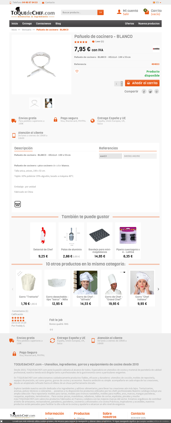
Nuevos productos (149, 23)
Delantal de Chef (43, 238)
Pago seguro (54, 406)
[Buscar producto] (79, 12)
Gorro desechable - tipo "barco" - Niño (57, 287)
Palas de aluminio (71, 238)
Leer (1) (98, 41)
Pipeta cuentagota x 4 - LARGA (128, 239)
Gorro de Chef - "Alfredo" (85, 287)
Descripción (23, 136)
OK (100, 12)
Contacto (48, 2)
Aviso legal (111, 398)
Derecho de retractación (52, 401)
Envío (51, 395)
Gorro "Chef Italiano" (142, 287)
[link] (144, 91)
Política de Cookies (109, 404)
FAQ (50, 417)
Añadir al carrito (142, 83)
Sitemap (110, 409)
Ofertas (129, 23)
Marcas (80, 403)
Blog (58, 23)
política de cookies (161, 421)
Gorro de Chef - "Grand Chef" (114, 287)
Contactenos (43, 23)
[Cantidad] (117, 83)
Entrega (27, 23)
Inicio (14, 23)
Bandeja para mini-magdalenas (99, 239)
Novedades (82, 399)
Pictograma (83, 407)
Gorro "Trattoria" (29, 285)
